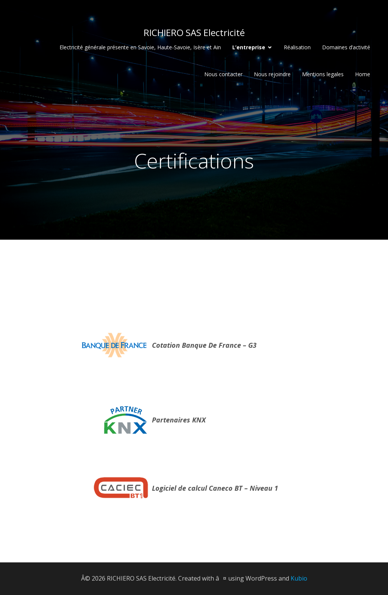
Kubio (299, 578)
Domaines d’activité (346, 47)
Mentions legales (323, 74)
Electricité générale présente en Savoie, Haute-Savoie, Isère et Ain (140, 47)
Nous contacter (223, 74)
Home (362, 74)
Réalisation (297, 47)
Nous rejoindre (272, 74)
